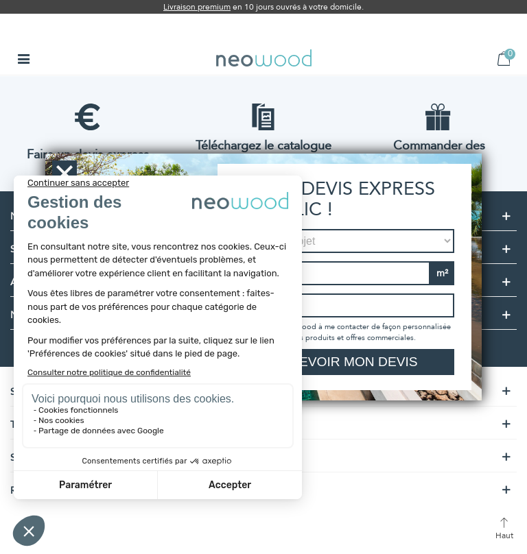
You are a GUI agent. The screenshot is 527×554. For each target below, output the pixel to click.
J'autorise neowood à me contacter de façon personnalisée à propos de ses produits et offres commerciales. (349, 332)
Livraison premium (197, 6)
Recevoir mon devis (344, 361)
